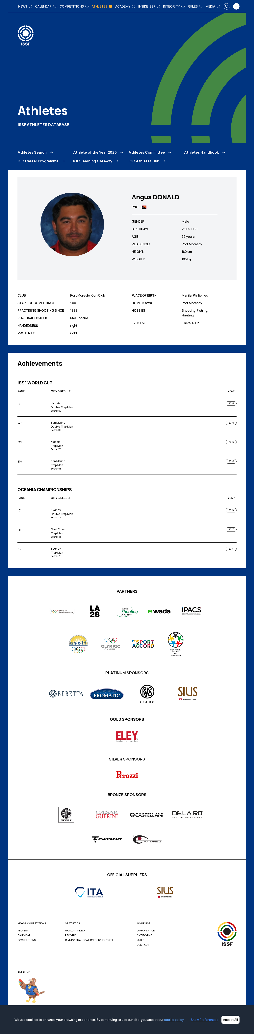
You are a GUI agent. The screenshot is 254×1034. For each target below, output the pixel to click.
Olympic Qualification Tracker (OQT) (89, 940)
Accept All (230, 1020)
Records (70, 935)
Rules (140, 940)
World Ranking (75, 930)
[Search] (227, 6)
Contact (143, 945)
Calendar (24, 935)
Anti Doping (144, 935)
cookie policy (174, 1020)
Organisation (146, 930)
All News (23, 930)
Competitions (26, 940)
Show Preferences (204, 1020)
